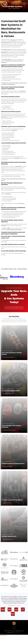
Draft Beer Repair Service (9, 536)
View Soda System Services (8, 357)
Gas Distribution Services (8, 393)
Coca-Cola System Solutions (9, 430)
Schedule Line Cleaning (7, 466)
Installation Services (7, 502)
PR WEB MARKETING (17, 632)
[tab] (3, 609)
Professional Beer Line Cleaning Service (13, 463)
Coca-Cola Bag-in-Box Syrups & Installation (11, 426)
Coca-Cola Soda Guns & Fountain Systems (12, 353)
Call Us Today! (24, 1)
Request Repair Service (7, 539)
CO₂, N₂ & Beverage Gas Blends (11, 391)
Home (10, 8)
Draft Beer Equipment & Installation (12, 500)
